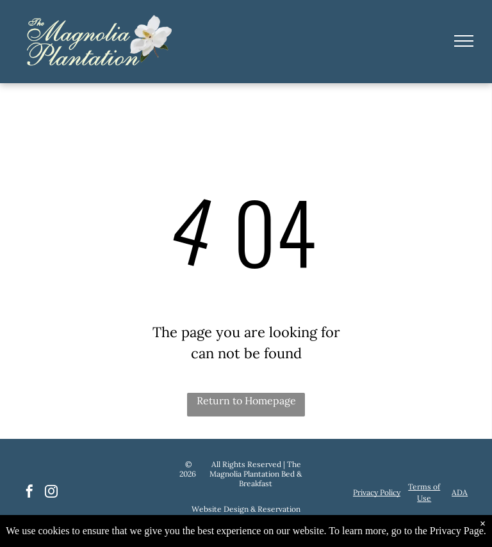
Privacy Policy (376, 492)
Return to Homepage (246, 400)
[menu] (463, 41)
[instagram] (51, 493)
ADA (460, 492)
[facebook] (29, 493)
